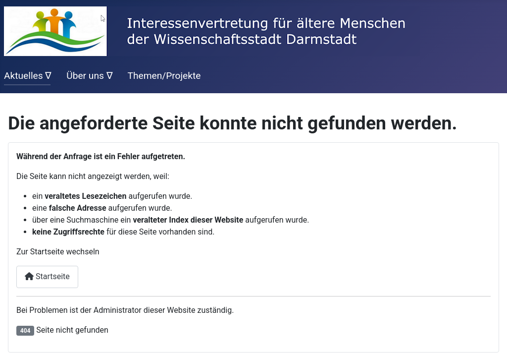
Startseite (47, 276)
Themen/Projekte (164, 75)
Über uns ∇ (89, 75)
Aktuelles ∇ (27, 75)
